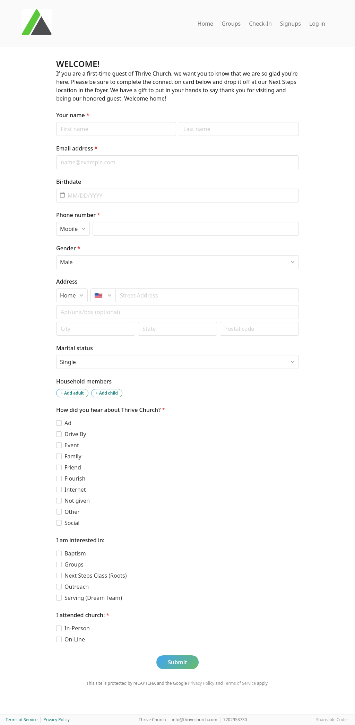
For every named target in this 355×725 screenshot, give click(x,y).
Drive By (75, 434)
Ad (67, 423)
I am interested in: (80, 540)
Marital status (74, 348)
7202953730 (235, 720)
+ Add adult (72, 393)
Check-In (260, 23)
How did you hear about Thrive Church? (110, 410)
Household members (84, 381)
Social (71, 522)
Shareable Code (331, 720)
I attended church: (82, 615)
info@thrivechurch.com (194, 720)
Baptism (75, 553)
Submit (177, 662)
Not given (77, 500)
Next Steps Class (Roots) (95, 575)
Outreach (76, 586)
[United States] (103, 295)
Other (72, 511)
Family (72, 456)
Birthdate (68, 181)
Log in (317, 23)
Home (206, 23)
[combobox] (207, 295)
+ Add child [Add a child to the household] (107, 393)
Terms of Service (240, 683)
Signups (290, 23)
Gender (68, 248)
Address (67, 281)
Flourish (74, 478)
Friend (72, 467)
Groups (231, 23)
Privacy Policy (201, 683)
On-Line (74, 639)
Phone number (78, 215)
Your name (72, 115)
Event (71, 445)
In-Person (77, 628)
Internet (75, 489)
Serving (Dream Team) (93, 597)
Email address (76, 148)
